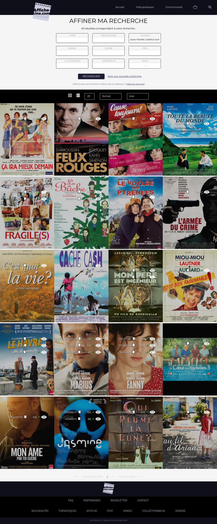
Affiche (91, 510)
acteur (145, 38)
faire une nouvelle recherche (125, 76)
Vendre (180, 510)
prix (145, 51)
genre (109, 51)
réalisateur (108, 38)
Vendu (127, 510)
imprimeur (108, 64)
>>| (141, 476)
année (72, 51)
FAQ (70, 500)
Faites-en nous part (135, 84)
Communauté (173, 7)
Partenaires (92, 500)
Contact (143, 500)
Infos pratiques (145, 7)
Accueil (119, 7)
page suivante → (127, 476)
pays (145, 64)
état (110, 510)
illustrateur (72, 64)
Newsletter (119, 500)
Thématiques (67, 510)
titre (72, 38)
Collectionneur (153, 510)
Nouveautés (40, 510)
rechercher (91, 76)
